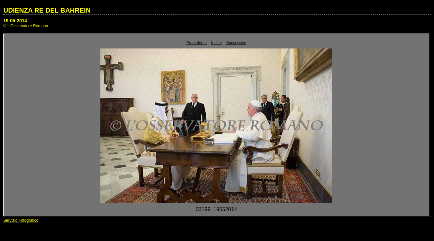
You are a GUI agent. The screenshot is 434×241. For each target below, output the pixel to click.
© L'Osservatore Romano (25, 26)
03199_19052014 (216, 209)
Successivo (236, 42)
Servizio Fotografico (20, 220)
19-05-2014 (15, 20)
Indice (216, 42)
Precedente (197, 42)
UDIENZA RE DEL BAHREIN (46, 10)
